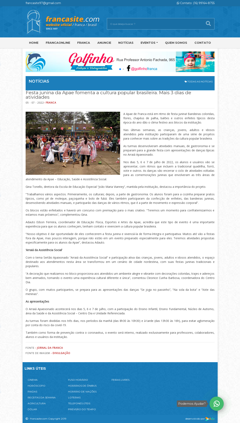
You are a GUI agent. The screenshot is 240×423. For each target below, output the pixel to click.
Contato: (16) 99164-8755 (196, 3)
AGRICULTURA (37, 403)
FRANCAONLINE (58, 43)
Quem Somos (176, 43)
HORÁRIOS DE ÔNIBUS (82, 385)
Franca (83, 43)
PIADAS (32, 391)
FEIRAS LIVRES (120, 379)
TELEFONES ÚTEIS (79, 403)
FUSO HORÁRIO (78, 379)
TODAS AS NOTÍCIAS (198, 81)
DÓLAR (32, 409)
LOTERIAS (74, 397)
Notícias (126, 43)
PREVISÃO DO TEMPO (82, 409)
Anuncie (104, 43)
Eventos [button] (148, 43)
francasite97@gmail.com (43, 3)
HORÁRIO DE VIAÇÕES (82, 391)
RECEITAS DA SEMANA (42, 397)
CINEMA (33, 379)
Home (33, 43)
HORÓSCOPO (36, 385)
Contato (202, 43)
